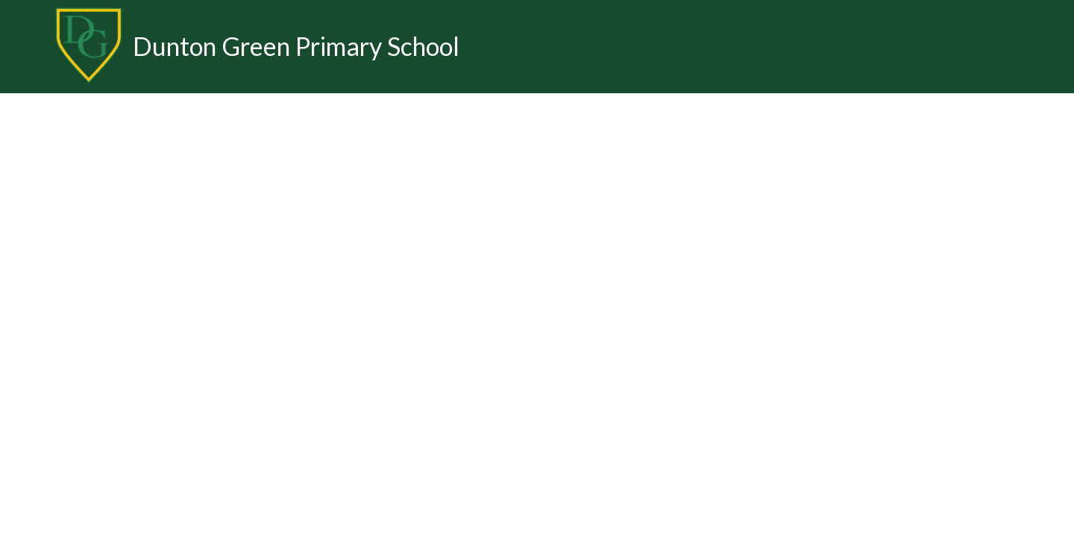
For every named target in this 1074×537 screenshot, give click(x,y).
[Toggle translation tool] (1048, 46)
